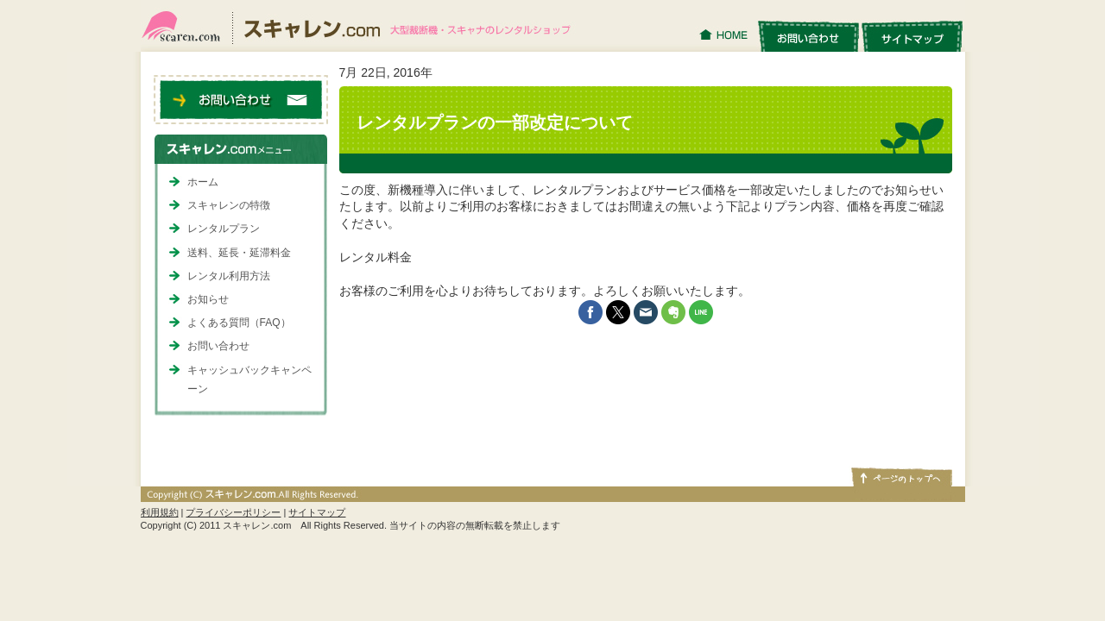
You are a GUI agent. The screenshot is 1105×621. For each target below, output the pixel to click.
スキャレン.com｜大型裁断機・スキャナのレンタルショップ (363, 26)
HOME (725, 35)
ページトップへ (900, 476)
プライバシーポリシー (233, 512)
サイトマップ (912, 35)
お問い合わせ (808, 35)
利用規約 (160, 512)
